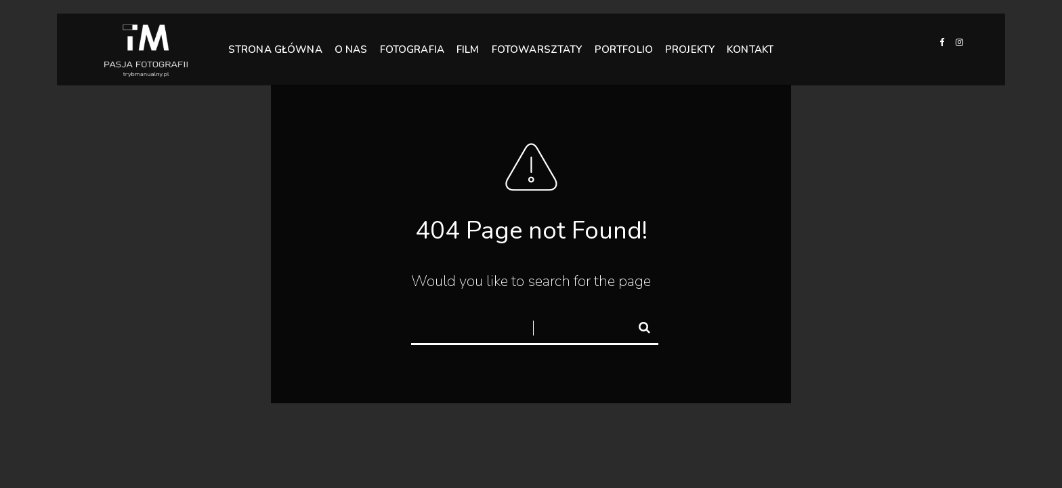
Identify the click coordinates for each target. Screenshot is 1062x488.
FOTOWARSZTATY (537, 49)
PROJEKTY (690, 49)
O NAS (351, 49)
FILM (468, 49)
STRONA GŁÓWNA (275, 49)
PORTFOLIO (624, 49)
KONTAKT (750, 47)
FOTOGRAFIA (412, 49)
